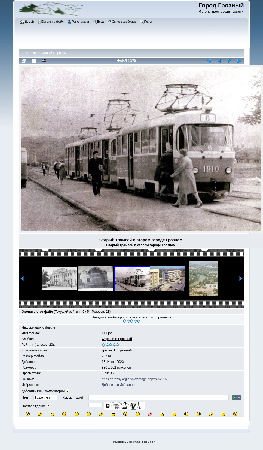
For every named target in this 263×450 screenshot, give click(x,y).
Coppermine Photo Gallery (141, 441)
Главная (30, 53)
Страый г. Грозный (54, 53)
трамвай (125, 350)
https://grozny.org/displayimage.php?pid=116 (134, 379)
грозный (108, 350)
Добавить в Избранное (119, 385)
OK (236, 397)
